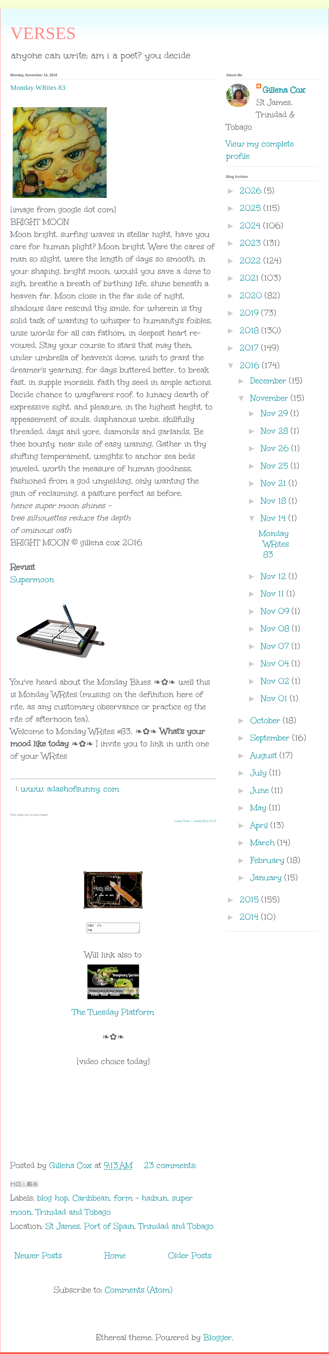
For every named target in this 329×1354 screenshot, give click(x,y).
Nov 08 (276, 628)
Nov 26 (276, 448)
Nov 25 (276, 465)
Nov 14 (274, 518)
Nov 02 (276, 681)
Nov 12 (275, 576)
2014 (250, 916)
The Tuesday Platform (113, 1013)
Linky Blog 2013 (205, 821)
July (259, 772)
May (259, 807)
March (263, 842)
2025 (251, 208)
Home (115, 1257)
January (267, 877)
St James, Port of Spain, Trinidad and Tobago (130, 1227)
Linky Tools (181, 821)
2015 (250, 899)
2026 (252, 190)
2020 (252, 295)
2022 (251, 260)
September (271, 737)
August (265, 755)
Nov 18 (275, 500)
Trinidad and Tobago (73, 1213)
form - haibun (140, 1199)
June (260, 790)
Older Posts (190, 1257)
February (268, 860)
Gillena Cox (283, 90)
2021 (250, 278)
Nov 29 (276, 413)
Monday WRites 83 (38, 87)
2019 (250, 312)
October (266, 720)
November (270, 398)
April (260, 825)
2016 (251, 365)
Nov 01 (275, 698)
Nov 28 (276, 430)
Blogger (217, 1339)
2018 (250, 330)
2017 (250, 347)
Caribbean (91, 1199)
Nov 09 (276, 611)
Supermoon (32, 579)
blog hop (52, 1199)
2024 (251, 225)
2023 (251, 243)
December (269, 380)
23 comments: (170, 1167)
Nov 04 (276, 663)
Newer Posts (38, 1257)
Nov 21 (275, 483)
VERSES (43, 33)
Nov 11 (274, 593)
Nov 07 (276, 646)
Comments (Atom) (138, 1291)
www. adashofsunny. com (70, 788)
